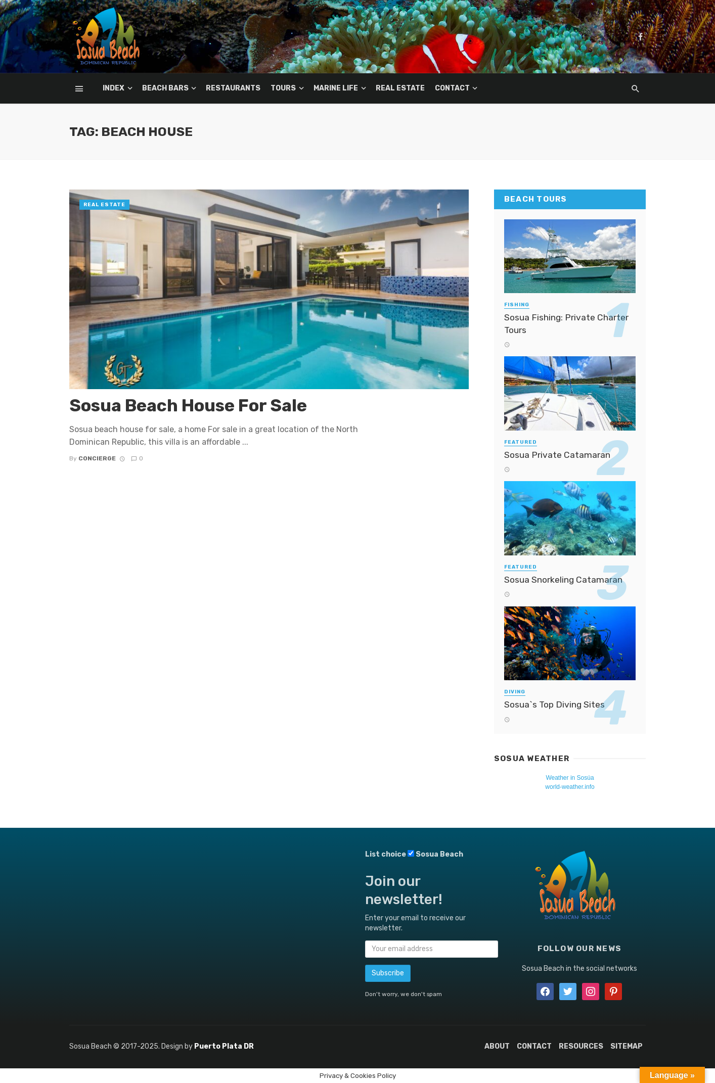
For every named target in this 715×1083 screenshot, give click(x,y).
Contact (452, 88)
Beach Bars (165, 88)
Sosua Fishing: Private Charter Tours (566, 323)
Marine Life (336, 88)
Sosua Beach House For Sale (188, 405)
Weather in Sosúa (570, 777)
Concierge (97, 458)
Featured (520, 442)
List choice (385, 854)
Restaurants (233, 88)
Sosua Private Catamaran (557, 455)
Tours (283, 88)
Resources (581, 1046)
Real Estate (400, 88)
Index (113, 88)
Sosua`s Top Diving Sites (554, 704)
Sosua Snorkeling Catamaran (563, 580)
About (497, 1046)
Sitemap (626, 1046)
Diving (514, 692)
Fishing (516, 305)
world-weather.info (569, 786)
